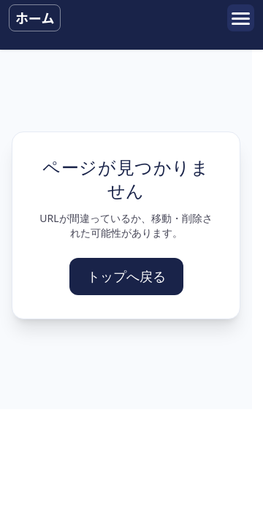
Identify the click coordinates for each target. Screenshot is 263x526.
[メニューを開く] (240, 17)
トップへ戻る (126, 276)
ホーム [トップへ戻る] (34, 17)
